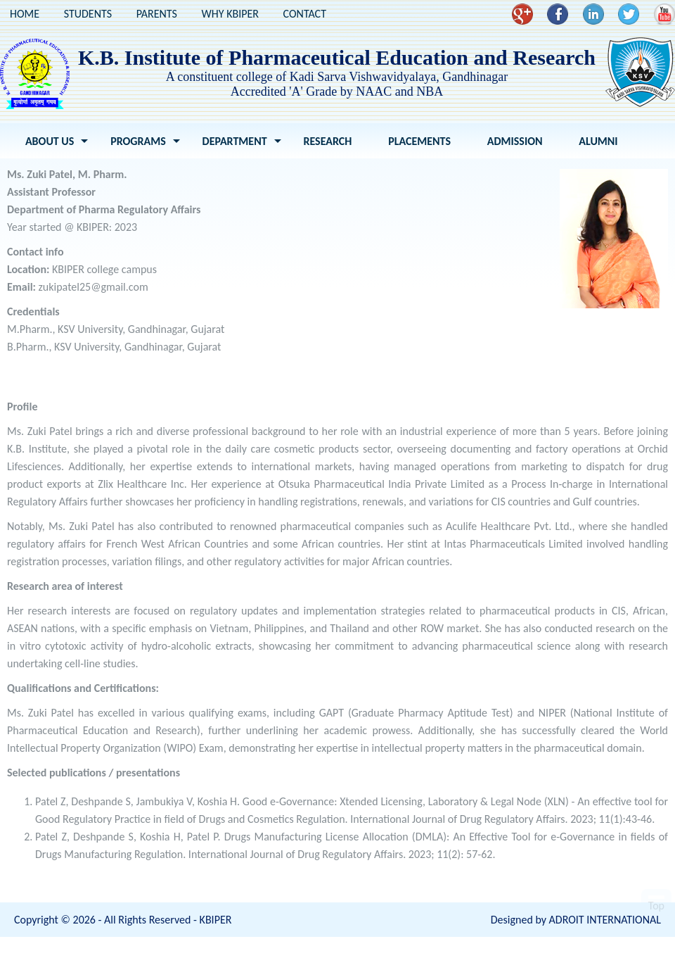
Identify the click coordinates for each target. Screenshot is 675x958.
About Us (49, 141)
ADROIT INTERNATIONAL (605, 919)
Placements (419, 141)
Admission (515, 141)
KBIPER (216, 919)
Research (327, 141)
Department (234, 141)
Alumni (598, 141)
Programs (138, 141)
